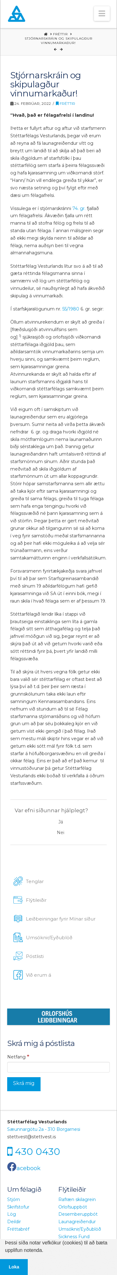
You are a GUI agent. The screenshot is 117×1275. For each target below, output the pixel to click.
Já (60, 822)
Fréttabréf (18, 1229)
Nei (60, 832)
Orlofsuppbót (72, 1207)
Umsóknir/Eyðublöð (79, 1229)
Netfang (18, 1056)
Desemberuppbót (78, 1214)
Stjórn (13, 1199)
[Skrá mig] (24, 1084)
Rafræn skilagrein (77, 1199)
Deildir (14, 1221)
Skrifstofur (18, 1207)
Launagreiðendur (77, 1221)
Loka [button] (14, 1266)
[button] (102, 13)
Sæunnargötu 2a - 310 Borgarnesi (43, 1129)
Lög (11, 1214)
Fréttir (65, 103)
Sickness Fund (74, 1236)
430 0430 (37, 1151)
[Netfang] (58, 1067)
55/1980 (70, 309)
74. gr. (78, 208)
